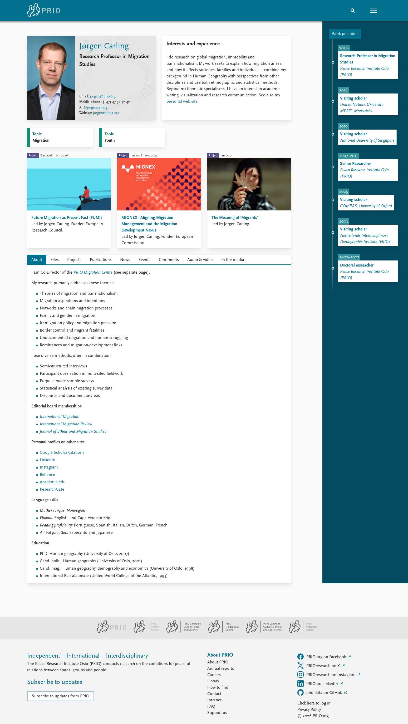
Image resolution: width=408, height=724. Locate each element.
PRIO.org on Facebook (322, 656)
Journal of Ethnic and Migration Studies (73, 432)
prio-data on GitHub (320, 692)
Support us (217, 713)
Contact (214, 694)
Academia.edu (53, 482)
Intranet (214, 700)
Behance (47, 475)
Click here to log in (314, 703)
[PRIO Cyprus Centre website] (144, 632)
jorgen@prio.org (103, 96)
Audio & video (200, 260)
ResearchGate (52, 489)
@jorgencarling (95, 108)
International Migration (59, 417)
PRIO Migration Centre (92, 272)
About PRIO (217, 662)
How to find (217, 688)
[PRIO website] (109, 632)
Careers (214, 675)
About (36, 260)
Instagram (49, 467)
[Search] (352, 10)
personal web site (182, 102)
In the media (232, 260)
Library (213, 681)
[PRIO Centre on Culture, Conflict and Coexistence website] (261, 632)
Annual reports (220, 669)
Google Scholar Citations (62, 453)
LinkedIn (47, 460)
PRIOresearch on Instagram (327, 674)
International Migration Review (66, 424)
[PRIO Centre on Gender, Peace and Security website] (181, 632)
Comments (169, 260)
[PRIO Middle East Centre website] (221, 632)
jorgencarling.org (106, 113)
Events (144, 260)
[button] (373, 10)
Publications (101, 260)
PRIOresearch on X (319, 665)
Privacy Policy (309, 710)
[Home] (43, 10)
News (125, 260)
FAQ (211, 707)
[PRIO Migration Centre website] (300, 632)
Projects (74, 260)
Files (55, 260)
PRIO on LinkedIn (318, 683)
